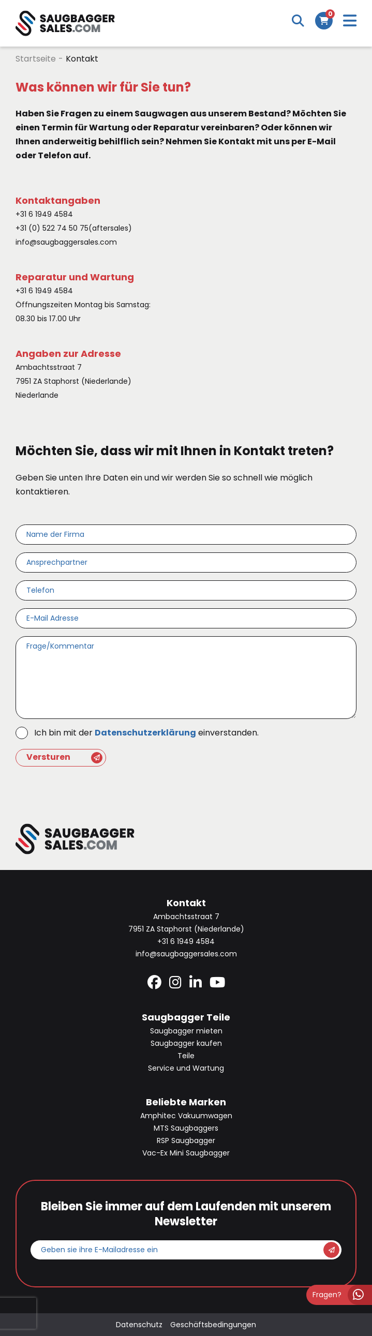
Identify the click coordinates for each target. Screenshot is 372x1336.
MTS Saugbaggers (186, 1128)
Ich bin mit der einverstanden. (146, 733)
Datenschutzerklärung (145, 733)
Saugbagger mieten (186, 1031)
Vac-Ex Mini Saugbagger (186, 1153)
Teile (186, 1055)
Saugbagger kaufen (186, 1043)
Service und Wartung (186, 1068)
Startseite (36, 59)
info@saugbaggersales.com (66, 242)
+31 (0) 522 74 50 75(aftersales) (74, 228)
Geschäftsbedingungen (213, 1324)
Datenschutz (139, 1324)
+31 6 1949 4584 (44, 214)
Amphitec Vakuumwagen (186, 1115)
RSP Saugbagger (186, 1140)
